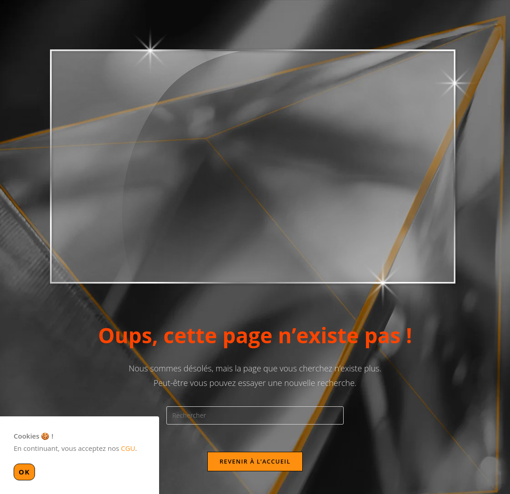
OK (24, 471)
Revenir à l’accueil (255, 461)
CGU (128, 448)
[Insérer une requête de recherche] (255, 415)
